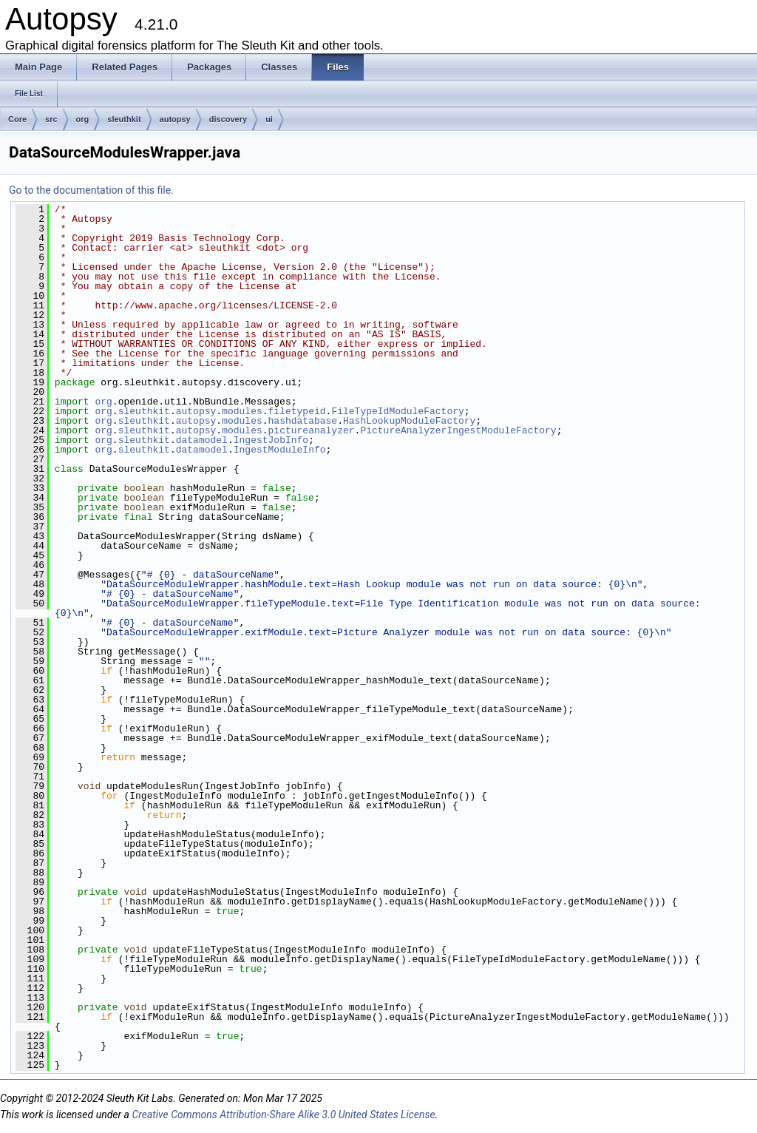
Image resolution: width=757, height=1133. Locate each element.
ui (269, 119)
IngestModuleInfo (280, 449)
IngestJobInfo (271, 440)
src (51, 119)
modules (242, 411)
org (82, 119)
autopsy (175, 119)
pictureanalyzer (311, 430)
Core (17, 119)
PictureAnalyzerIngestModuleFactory (458, 430)
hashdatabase (303, 420)
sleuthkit (123, 119)
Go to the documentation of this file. (91, 190)
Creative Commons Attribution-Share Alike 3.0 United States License (283, 1114)
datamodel (202, 440)
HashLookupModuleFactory (409, 420)
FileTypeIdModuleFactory (397, 411)
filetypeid (297, 411)
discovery (228, 119)
